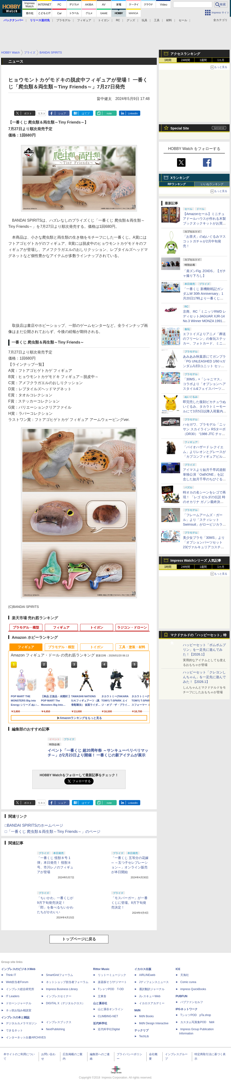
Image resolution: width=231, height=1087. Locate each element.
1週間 (203, 60)
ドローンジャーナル (18, 1003)
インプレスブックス (58, 1022)
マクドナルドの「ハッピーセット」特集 (198, 636)
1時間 (168, 60)
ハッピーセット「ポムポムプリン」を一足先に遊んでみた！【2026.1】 (204, 649)
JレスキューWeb (149, 996)
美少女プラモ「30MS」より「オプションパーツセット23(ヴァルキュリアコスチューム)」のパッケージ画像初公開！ (204, 547)
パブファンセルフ (191, 1002)
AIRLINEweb (147, 975)
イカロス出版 (142, 969)
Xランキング (179, 178)
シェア (62, 113)
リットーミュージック (112, 975)
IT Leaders (12, 996)
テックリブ (141, 1030)
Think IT (11, 975)
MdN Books (146, 1016)
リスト (41, 113)
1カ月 (221, 60)
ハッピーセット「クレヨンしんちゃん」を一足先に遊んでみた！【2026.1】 (204, 677)
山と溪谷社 (100, 1003)
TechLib (144, 1036)
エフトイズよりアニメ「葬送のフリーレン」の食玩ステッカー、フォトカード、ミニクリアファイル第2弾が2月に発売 (204, 343)
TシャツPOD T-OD (111, 989)
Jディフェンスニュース (154, 982)
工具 (157, 20)
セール (183, 20)
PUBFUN (181, 996)
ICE (178, 969)
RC (118, 20)
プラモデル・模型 (26, 627)
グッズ (131, 20)
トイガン (103, 20)
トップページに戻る (79, 939)
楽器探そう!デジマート (112, 982)
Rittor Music (101, 969)
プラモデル (63, 20)
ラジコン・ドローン (132, 627)
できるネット (14, 1030)
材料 (169, 20)
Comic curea (188, 982)
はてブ (86, 113)
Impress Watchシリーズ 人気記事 (195, 560)
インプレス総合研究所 (20, 989)
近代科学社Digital (109, 1029)
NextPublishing (55, 1029)
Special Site (179, 128)
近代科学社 (100, 1023)
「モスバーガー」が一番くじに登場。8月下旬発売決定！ (129, 902)
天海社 (184, 975)
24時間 (185, 60)
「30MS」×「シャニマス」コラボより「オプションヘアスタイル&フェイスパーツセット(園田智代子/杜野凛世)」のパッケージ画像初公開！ (204, 388)
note (109, 113)
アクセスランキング (185, 54)
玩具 (144, 20)
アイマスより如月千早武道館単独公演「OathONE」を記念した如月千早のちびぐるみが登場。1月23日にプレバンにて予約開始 (204, 479)
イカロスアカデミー (152, 1003)
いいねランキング (212, 184)
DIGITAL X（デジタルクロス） (65, 1003)
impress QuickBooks (193, 989)
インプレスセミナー (58, 996)
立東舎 (102, 996)
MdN (137, 1010)
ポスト (28, 113)
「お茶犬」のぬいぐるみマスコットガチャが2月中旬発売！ (204, 241)
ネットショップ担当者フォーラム (67, 982)
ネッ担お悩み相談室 (18, 1010)
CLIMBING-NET (108, 1016)
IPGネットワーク (187, 1009)
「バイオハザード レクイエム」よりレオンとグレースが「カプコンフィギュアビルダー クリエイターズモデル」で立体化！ (204, 456)
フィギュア (84, 20)
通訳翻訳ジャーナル (152, 989)
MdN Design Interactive (154, 1023)
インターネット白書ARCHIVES (26, 1037)
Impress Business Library (62, 989)
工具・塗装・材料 (132, 647)
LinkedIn (133, 113)
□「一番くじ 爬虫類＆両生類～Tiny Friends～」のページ (52, 832)
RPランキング (177, 184)
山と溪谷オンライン (110, 1009)
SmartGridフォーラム (59, 975)
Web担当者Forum (17, 982)
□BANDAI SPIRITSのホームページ (34, 825)
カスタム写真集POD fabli (197, 1022)
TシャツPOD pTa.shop (195, 1015)
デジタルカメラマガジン (21, 1023)
